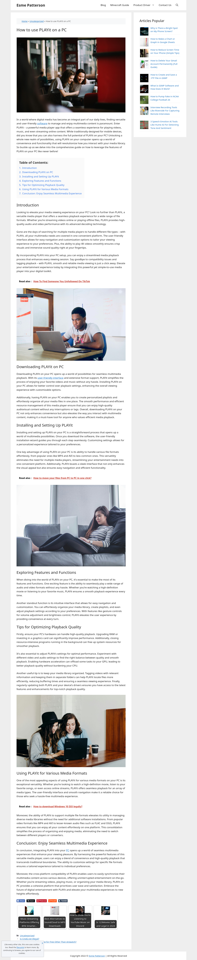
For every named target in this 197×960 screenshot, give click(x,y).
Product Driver (145, 5)
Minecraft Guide (119, 5)
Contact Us (165, 5)
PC (67, 850)
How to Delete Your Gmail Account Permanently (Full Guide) (163, 64)
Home (25, 21)
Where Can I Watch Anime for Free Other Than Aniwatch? (48, 941)
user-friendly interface (51, 377)
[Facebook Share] (21, 900)
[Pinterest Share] (41, 900)
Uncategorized (37, 21)
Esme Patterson (31, 5)
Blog (103, 5)
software (42, 123)
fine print (20, 947)
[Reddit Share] (52, 900)
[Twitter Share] (30, 900)
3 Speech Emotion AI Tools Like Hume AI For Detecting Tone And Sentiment (164, 124)
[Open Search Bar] (177, 5)
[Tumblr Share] (63, 900)
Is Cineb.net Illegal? (29, 938)
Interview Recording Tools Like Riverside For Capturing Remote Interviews (164, 110)
